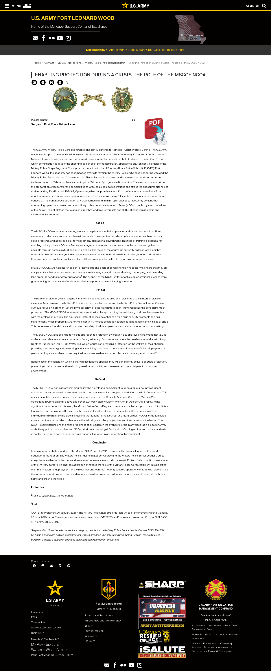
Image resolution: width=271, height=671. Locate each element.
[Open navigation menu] (12, 5)
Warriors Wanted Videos (49, 650)
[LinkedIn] (60, 566)
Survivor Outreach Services (207, 625)
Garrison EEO (113, 620)
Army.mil (55, 605)
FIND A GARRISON (216, 620)
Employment (37, 612)
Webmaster (91, 636)
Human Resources (201, 634)
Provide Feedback (94, 630)
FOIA (34, 617)
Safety (211, 629)
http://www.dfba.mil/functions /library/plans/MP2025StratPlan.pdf (88, 517)
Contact (49, 62)
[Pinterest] (69, 566)
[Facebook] (43, 82)
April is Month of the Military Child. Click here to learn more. (135, 50)
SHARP (89, 625)
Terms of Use (38, 622)
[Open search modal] (257, 5)
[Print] (51, 82)
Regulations (106, 615)
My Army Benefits (45, 644)
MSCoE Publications (69, 62)
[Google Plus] (60, 82)
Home (37, 62)
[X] (67, 82)
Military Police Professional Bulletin (105, 62)
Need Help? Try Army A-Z (45, 639)
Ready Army (37, 632)
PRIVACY (90, 641)
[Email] (34, 82)
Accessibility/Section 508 (46, 627)
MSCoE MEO (92, 620)
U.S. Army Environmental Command (211, 643)
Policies (89, 615)
